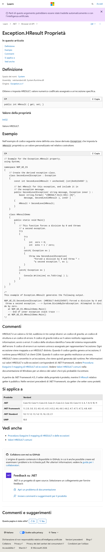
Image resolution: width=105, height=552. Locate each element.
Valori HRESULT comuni (69, 366)
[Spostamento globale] (3, 4)
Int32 (5, 119)
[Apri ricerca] (92, 4)
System (21, 76)
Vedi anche (10, 61)
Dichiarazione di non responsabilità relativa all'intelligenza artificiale (32, 539)
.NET (15, 23)
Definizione (10, 46)
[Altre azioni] (100, 24)
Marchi (22, 547)
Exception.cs (16, 83)
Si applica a (10, 57)
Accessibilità (7, 547)
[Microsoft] (52, 4)
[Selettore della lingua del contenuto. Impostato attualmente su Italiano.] (8, 532)
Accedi (100, 3)
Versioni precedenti (74, 539)
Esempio (8, 50)
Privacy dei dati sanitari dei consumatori (44, 543)
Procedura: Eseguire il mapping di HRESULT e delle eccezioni (38, 435)
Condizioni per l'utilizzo (78, 543)
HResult (84, 377)
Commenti (9, 53)
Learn (5, 23)
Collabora (6, 543)
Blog (88, 539)
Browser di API (27, 23)
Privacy (17, 543)
